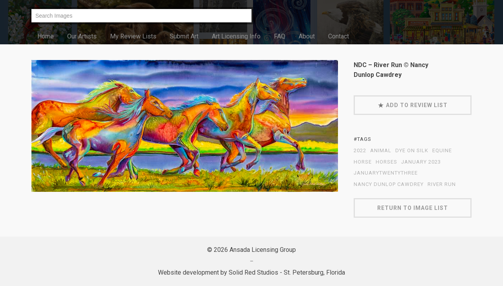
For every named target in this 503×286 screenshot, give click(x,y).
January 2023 (421, 162)
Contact (338, 36)
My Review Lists (133, 36)
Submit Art (184, 36)
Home (45, 36)
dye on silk (411, 150)
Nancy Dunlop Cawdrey (389, 184)
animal (380, 150)
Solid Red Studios (253, 272)
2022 (360, 150)
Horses (386, 162)
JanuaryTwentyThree (386, 173)
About (307, 36)
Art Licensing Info (236, 36)
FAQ (279, 36)
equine (442, 150)
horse (363, 162)
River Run (442, 184)
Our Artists (82, 36)
